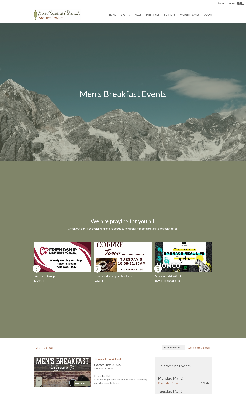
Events (125, 14)
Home (112, 14)
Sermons (169, 14)
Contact (231, 3)
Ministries (152, 14)
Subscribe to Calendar (199, 347)
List (38, 347)
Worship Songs (190, 14)
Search (221, 3)
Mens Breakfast (173, 347)
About (208, 14)
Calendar (48, 347)
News (138, 14)
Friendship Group (168, 383)
